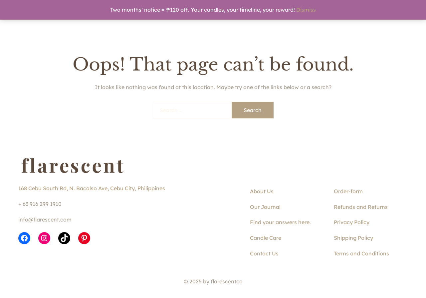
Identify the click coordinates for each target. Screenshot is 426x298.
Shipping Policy (353, 237)
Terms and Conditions (361, 253)
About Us (262, 191)
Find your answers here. (280, 222)
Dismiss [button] (306, 9)
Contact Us (264, 253)
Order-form (348, 191)
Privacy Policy (351, 222)
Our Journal (265, 207)
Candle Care (265, 237)
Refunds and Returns (361, 207)
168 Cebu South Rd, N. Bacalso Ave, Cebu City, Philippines (91, 188)
